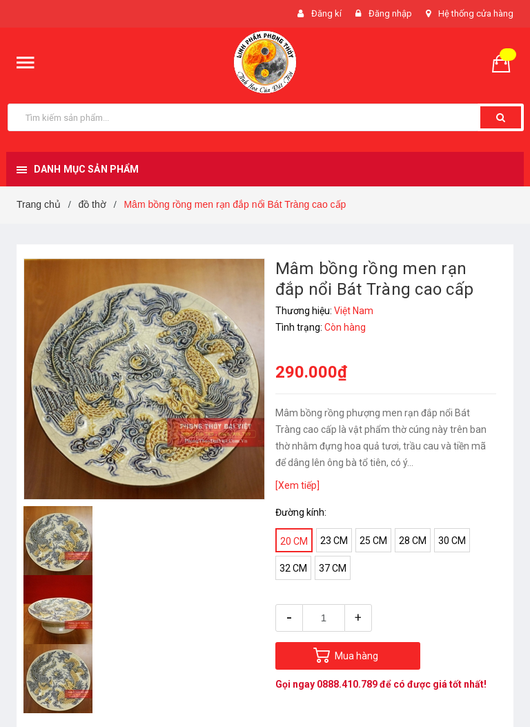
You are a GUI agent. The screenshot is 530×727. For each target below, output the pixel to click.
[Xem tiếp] (297, 485)
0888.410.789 (347, 684)
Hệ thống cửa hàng (475, 13)
